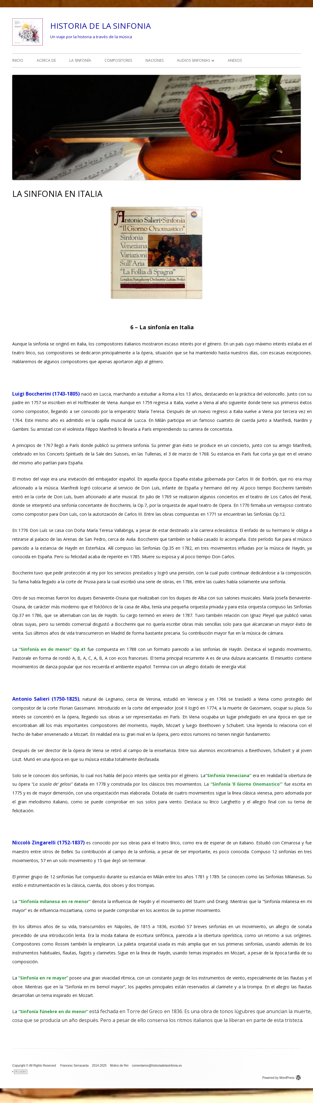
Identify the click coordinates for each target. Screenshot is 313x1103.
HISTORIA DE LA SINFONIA (100, 25)
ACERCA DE (46, 60)
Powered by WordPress (281, 1077)
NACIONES (154, 60)
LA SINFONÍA (80, 60)
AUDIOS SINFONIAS (193, 60)
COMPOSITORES (118, 60)
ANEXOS (235, 60)
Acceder (20, 1071)
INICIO (17, 60)
